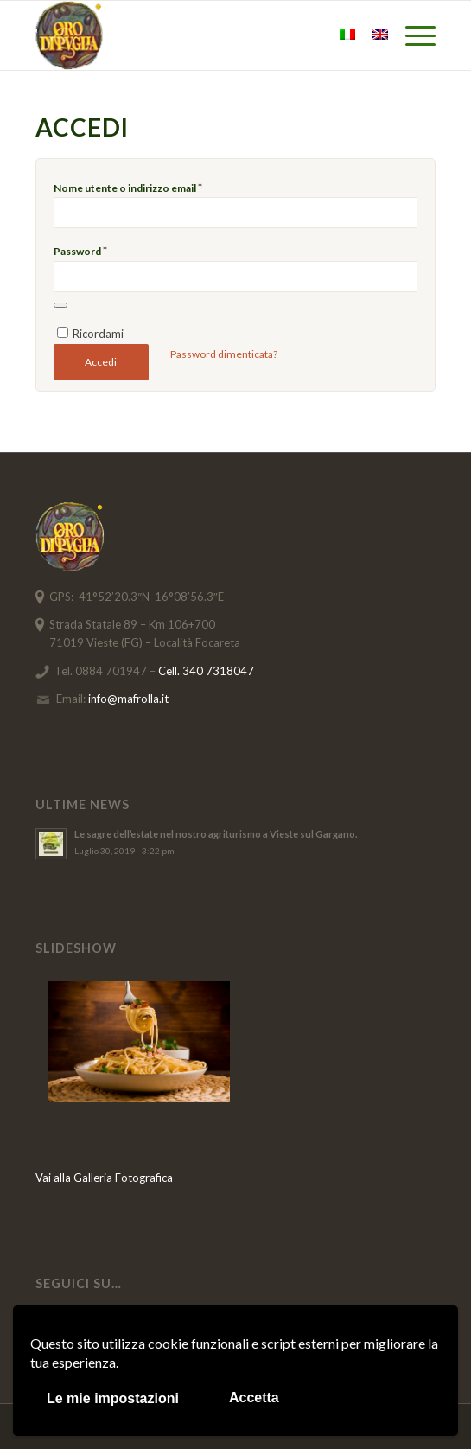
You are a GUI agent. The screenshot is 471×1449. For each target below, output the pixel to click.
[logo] (195, 35)
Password (80, 251)
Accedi (101, 361)
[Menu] (412, 35)
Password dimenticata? (223, 354)
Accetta (254, 1397)
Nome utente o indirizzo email (128, 188)
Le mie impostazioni (113, 1398)
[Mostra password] (60, 305)
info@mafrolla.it (128, 698)
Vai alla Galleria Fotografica (104, 1177)
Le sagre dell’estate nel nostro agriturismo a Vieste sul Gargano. (215, 833)
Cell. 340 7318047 (206, 671)
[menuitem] (412, 35)
